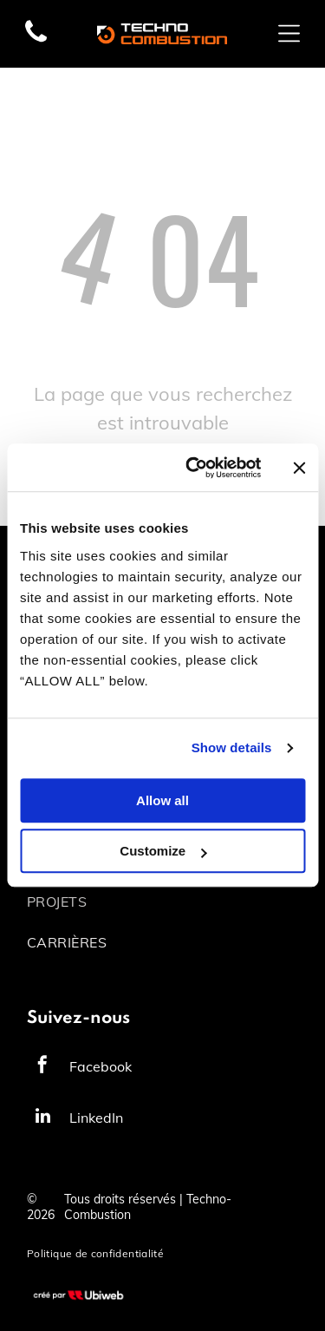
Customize (163, 851)
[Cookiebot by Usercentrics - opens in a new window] (194, 467)
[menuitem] (162, 901)
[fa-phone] (36, 40)
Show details (232, 748)
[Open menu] (289, 33)
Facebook (100, 1066)
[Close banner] (299, 468)
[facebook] (42, 1067)
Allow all (162, 800)
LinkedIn (96, 1117)
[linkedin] (42, 1118)
